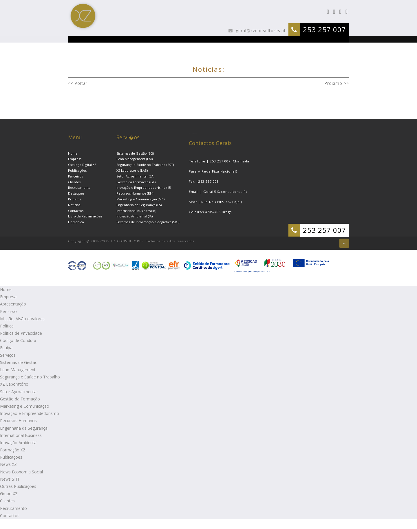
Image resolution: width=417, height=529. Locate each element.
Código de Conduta (18, 340)
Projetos (74, 199)
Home (73, 153)
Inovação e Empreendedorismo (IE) (143, 187)
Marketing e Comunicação (24, 406)
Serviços (8, 355)
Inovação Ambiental (18, 442)
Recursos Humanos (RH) (134, 193)
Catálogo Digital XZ (82, 164)
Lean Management (18, 369)
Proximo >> (336, 83)
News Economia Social (21, 472)
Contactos (75, 210)
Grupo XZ (9, 493)
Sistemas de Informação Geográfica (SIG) (147, 222)
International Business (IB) (136, 210)
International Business (21, 435)
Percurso (8, 311)
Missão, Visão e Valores (22, 318)
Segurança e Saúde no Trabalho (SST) (145, 164)
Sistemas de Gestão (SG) (135, 153)
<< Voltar (77, 83)
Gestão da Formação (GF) (136, 182)
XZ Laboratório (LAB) (132, 170)
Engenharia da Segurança (23, 428)
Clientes (74, 182)
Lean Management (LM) (134, 159)
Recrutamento (79, 187)
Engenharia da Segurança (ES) (139, 205)
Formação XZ (12, 450)
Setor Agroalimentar (19, 391)
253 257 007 (324, 29)
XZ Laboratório (14, 384)
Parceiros (75, 176)
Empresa (75, 159)
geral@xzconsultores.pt (260, 30)
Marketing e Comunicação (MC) (140, 199)
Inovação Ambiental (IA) (134, 216)
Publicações (77, 170)
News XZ (8, 464)
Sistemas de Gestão (19, 362)
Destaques (76, 193)
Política (7, 326)
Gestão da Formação (20, 399)
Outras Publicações (18, 486)
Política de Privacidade (21, 333)
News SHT (10, 479)
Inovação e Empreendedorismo (29, 413)
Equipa (6, 347)
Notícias (74, 205)
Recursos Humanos (18, 420)
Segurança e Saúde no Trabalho (30, 377)
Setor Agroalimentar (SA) (135, 176)
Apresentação (13, 304)
